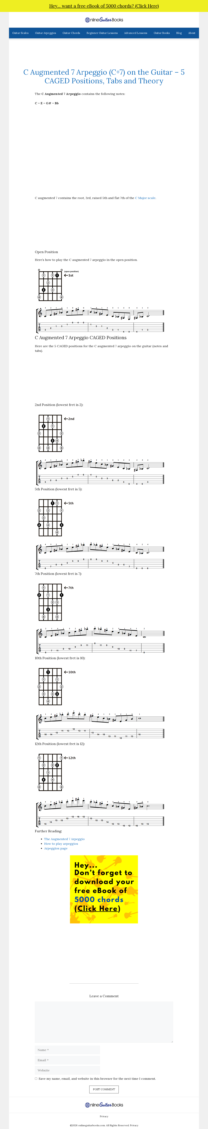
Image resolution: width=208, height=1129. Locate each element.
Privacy (104, 1116)
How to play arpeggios (61, 844)
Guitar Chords (71, 33)
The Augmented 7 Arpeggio (64, 839)
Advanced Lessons (135, 33)
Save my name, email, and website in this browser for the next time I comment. (97, 1079)
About (191, 33)
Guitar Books (162, 33)
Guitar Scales (20, 33)
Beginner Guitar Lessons (102, 33)
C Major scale (145, 198)
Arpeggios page (56, 848)
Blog (179, 33)
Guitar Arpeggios (45, 33)
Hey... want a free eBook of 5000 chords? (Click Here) (104, 6)
